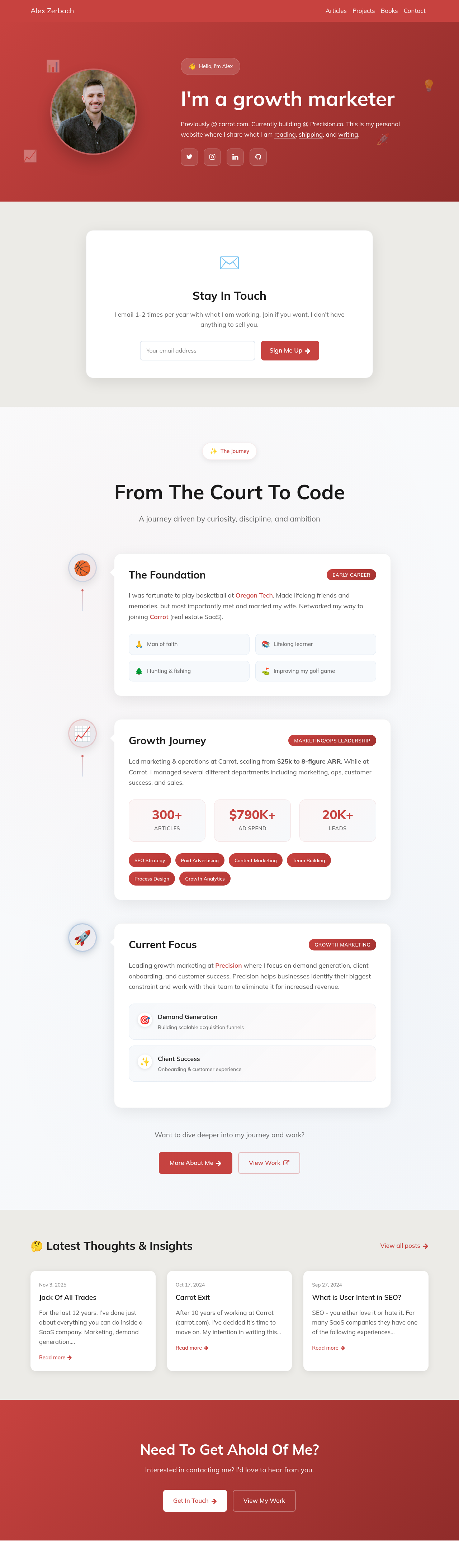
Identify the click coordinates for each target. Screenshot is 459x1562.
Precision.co (326, 124)
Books (389, 10)
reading (285, 134)
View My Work (264, 1500)
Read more (55, 1357)
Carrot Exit (193, 1297)
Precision (228, 965)
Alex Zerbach (52, 10)
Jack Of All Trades (67, 1297)
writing (348, 134)
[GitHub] (258, 157)
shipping (311, 134)
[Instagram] (212, 157)
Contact (415, 10)
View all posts (404, 1245)
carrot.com (234, 124)
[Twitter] (189, 157)
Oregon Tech (254, 595)
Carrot (159, 616)
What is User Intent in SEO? (356, 1297)
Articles (336, 10)
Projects (363, 10)
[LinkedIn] (235, 157)
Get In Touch (195, 1500)
